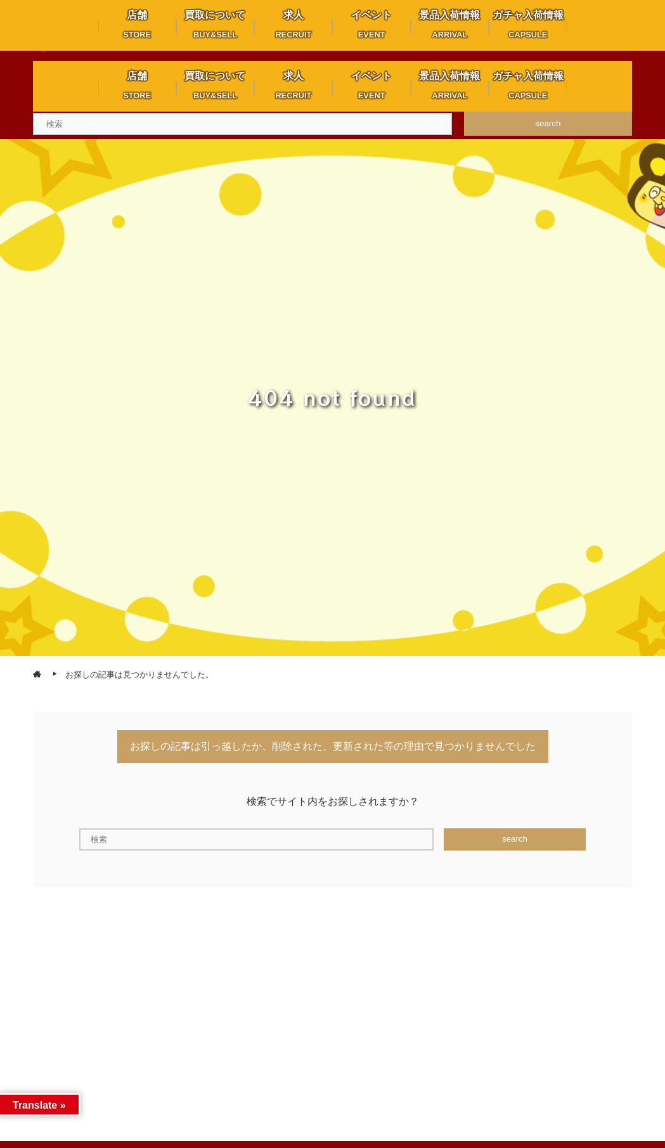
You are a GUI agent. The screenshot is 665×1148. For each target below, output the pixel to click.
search (547, 123)
